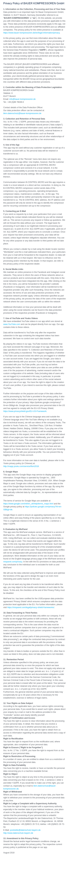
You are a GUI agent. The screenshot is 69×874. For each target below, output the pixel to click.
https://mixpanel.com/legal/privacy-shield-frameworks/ (30, 607)
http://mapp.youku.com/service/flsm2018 (21, 466)
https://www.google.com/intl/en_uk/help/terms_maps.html (28, 504)
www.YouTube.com (11, 324)
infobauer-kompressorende (22, 99)
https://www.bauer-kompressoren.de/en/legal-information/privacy (31, 33)
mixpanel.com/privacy (12, 562)
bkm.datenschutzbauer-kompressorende (22, 113)
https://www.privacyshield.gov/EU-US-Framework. (25, 411)
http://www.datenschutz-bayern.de (18, 833)
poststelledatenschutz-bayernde (25, 830)
